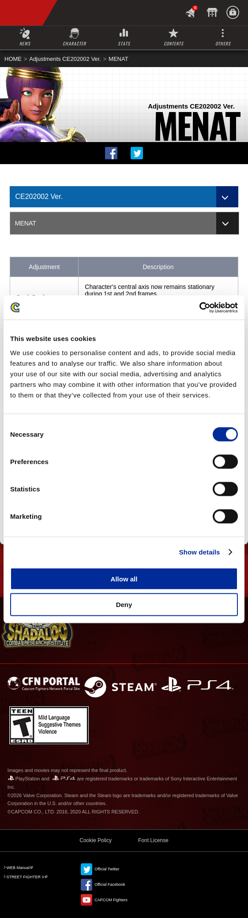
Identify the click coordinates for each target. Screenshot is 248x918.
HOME (13, 59)
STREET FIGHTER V (26, 877)
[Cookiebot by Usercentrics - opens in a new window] (199, 307)
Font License (153, 840)
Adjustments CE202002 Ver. (65, 59)
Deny (124, 604)
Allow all (124, 578)
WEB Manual (18, 868)
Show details (199, 552)
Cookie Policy (95, 840)
